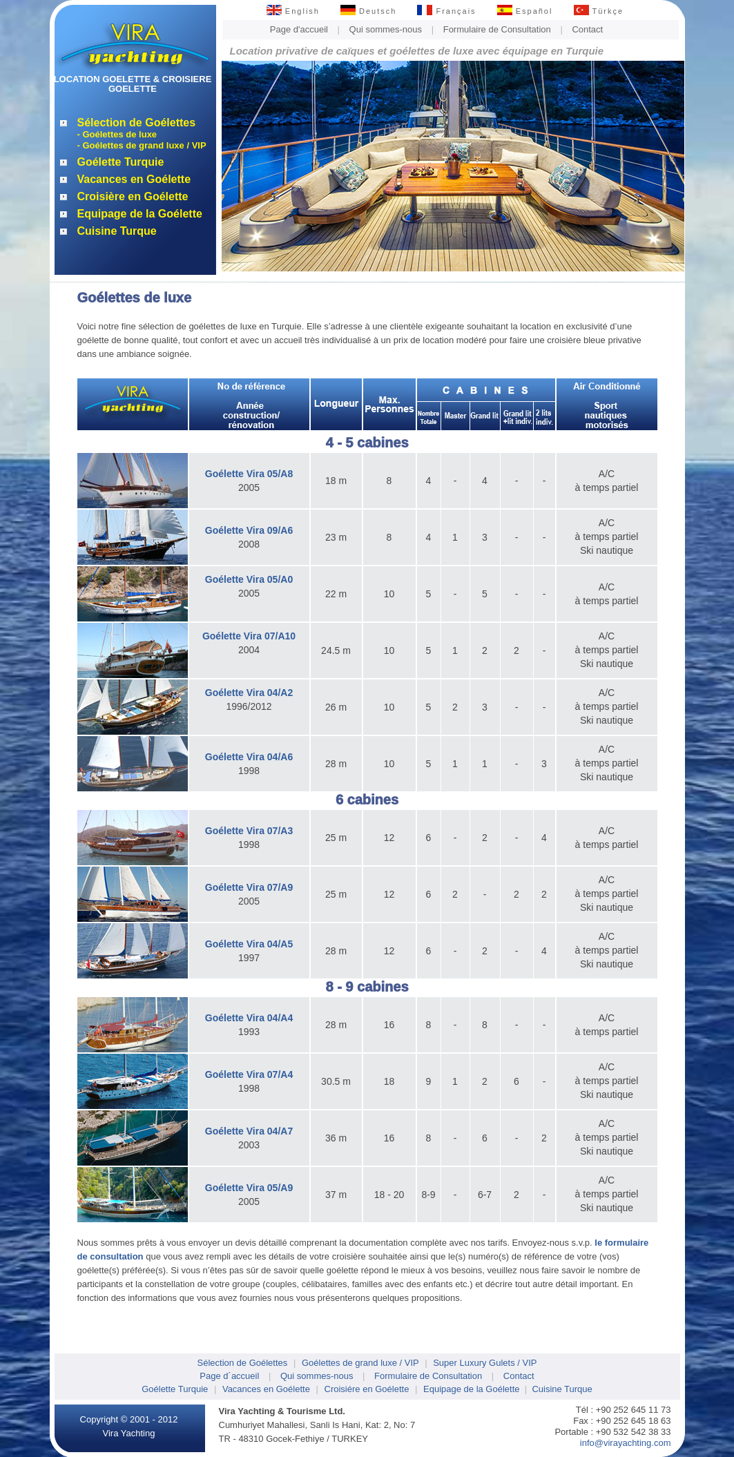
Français (446, 11)
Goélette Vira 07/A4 (249, 1074)
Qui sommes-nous (385, 29)
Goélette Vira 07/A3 (249, 830)
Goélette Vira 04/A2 (249, 692)
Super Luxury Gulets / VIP (485, 1363)
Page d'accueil (299, 29)
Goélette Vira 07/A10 (249, 635)
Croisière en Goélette (133, 196)
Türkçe (599, 11)
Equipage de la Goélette (139, 214)
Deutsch (368, 11)
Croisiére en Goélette (367, 1389)
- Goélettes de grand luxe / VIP (141, 145)
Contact (587, 29)
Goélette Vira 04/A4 (249, 1017)
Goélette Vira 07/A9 (249, 887)
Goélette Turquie (120, 162)
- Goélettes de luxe (117, 134)
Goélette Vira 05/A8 (249, 473)
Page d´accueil (229, 1376)
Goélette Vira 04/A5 (249, 943)
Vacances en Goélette (134, 179)
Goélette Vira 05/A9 (249, 1187)
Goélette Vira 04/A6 (249, 756)
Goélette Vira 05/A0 (249, 579)
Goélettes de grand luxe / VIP (360, 1363)
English (293, 11)
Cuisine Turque (117, 231)
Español (525, 11)
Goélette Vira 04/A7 (249, 1131)
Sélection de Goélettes (136, 122)
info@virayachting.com (625, 1443)
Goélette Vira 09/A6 (249, 530)
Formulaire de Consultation (497, 29)
